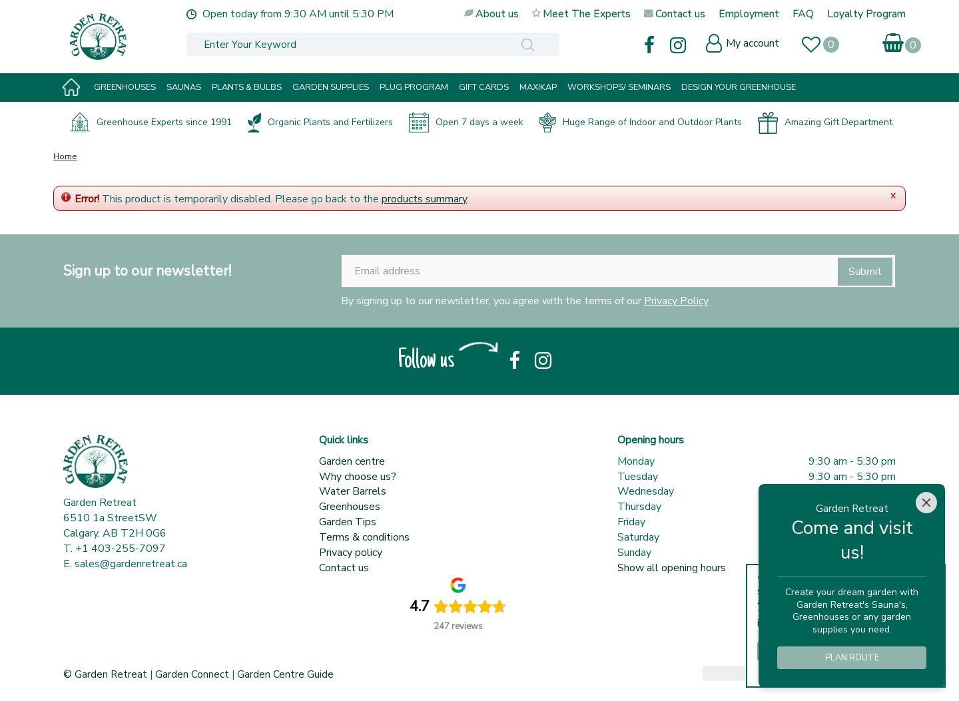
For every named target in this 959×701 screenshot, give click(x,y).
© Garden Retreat (106, 674)
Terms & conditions (364, 537)
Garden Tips (347, 522)
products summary (424, 199)
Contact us (344, 568)
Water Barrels (352, 491)
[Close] (926, 502)
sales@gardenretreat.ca (131, 564)
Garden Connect (192, 674)
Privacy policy (350, 552)
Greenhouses (349, 506)
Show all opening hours (671, 568)
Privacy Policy (676, 301)
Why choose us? (357, 476)
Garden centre (352, 461)
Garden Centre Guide (285, 674)
